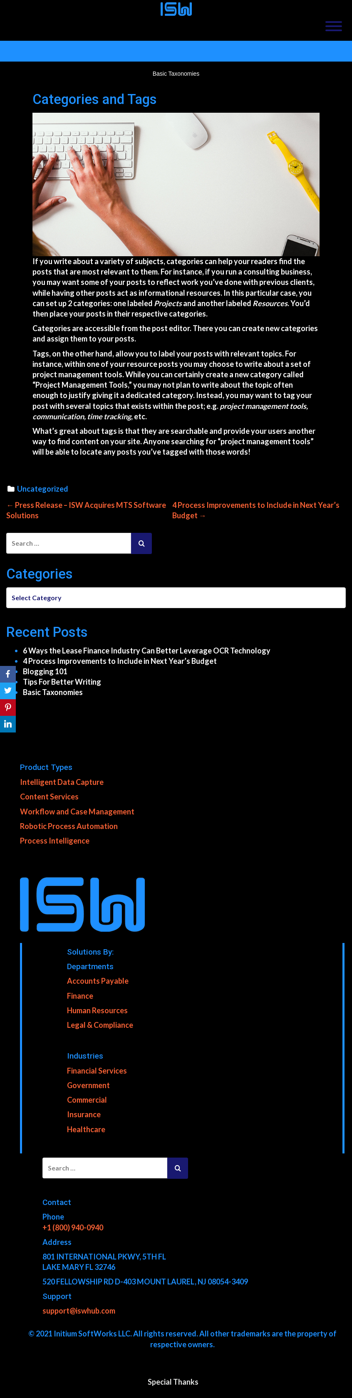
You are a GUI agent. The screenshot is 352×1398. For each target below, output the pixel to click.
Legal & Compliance (100, 1024)
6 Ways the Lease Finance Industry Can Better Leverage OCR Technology (146, 650)
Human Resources (97, 1009)
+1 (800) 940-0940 (72, 1227)
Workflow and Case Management (77, 811)
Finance (80, 995)
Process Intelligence (54, 840)
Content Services (49, 796)
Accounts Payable (98, 980)
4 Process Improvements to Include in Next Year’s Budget (120, 660)
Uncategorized (42, 488)
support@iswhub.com (78, 1310)
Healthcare (86, 1128)
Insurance (84, 1114)
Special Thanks (173, 1381)
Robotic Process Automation (69, 825)
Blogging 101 (45, 670)
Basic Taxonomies (53, 692)
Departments (90, 966)
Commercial (87, 1099)
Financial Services (97, 1070)
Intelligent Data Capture (62, 782)
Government (88, 1085)
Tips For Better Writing (62, 681)
